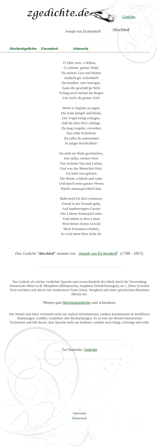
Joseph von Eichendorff (97, 253)
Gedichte (90, 350)
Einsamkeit (49, 49)
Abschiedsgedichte (23, 49)
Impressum (79, 413)
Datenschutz (79, 418)
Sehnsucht (80, 49)
